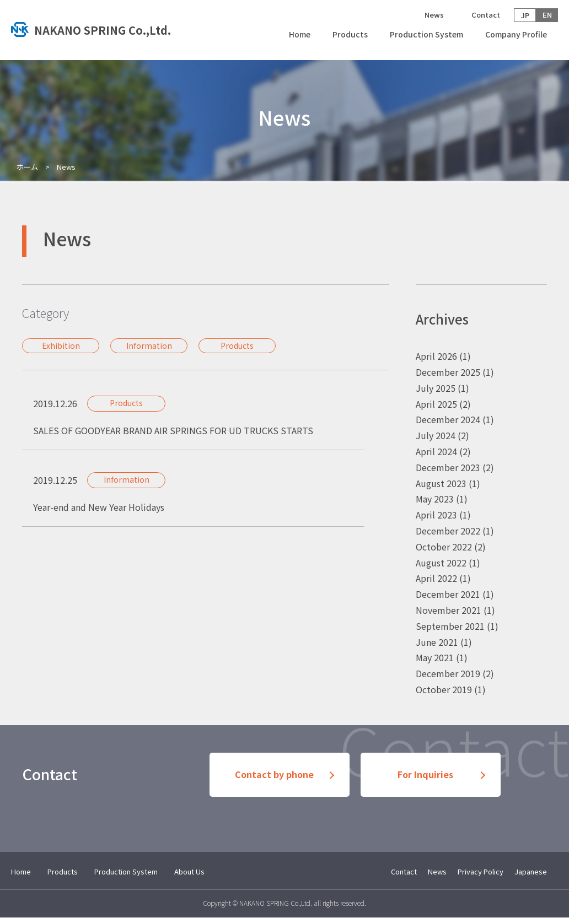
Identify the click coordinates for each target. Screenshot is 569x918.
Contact (485, 14)
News (434, 14)
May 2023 (435, 498)
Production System (426, 34)
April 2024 (436, 451)
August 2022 (441, 562)
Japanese (530, 871)
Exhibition (61, 345)
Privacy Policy (480, 871)
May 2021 (435, 657)
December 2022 (448, 530)
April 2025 (436, 404)
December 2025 (448, 372)
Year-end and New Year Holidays (98, 507)
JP (525, 15)
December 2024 (448, 419)
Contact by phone (274, 774)
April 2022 (436, 578)
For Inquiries (425, 774)
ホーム (27, 166)
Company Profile (516, 34)
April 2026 (436, 356)
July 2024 (435, 435)
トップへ (100, 30)
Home (299, 34)
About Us (189, 871)
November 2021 (448, 610)
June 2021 (437, 642)
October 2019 (444, 689)
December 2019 (448, 673)
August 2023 (441, 483)
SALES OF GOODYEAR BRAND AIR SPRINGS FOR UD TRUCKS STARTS (173, 430)
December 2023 (448, 467)
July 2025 (435, 388)
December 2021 (448, 594)
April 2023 (436, 514)
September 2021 (450, 626)
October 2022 (444, 546)
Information (149, 345)
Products (350, 34)
